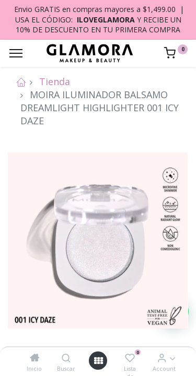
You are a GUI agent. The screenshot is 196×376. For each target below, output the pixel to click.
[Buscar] (66, 357)
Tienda (54, 81)
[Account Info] (162, 357)
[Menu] (16, 53)
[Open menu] (98, 360)
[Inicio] (34, 357)
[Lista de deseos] (130, 357)
